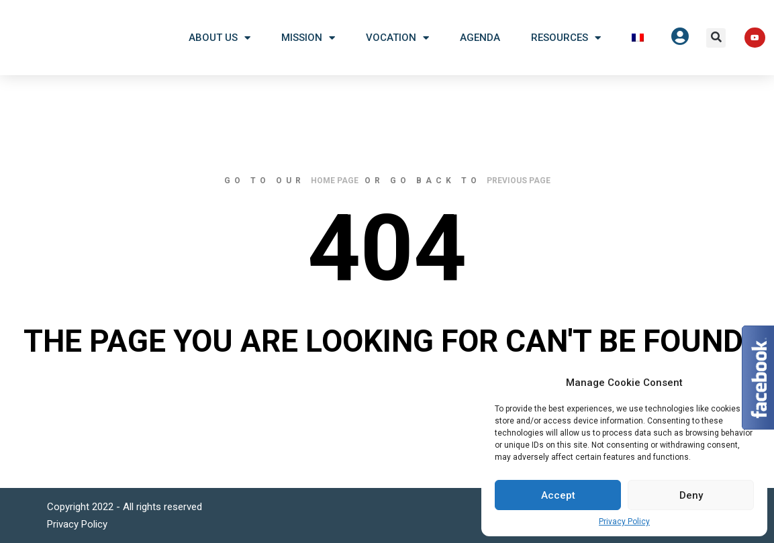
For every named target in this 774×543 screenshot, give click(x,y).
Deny (691, 495)
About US (219, 38)
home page (334, 180)
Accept (558, 495)
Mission (308, 38)
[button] (716, 38)
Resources (566, 38)
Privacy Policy (624, 521)
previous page (518, 180)
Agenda (480, 38)
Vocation (397, 38)
